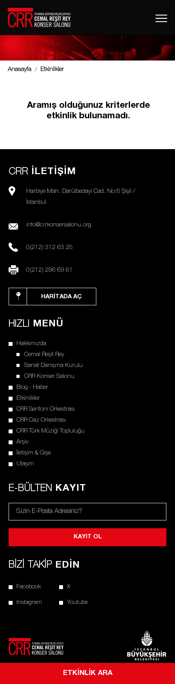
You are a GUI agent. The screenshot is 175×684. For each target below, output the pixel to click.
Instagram (29, 603)
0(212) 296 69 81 (49, 270)
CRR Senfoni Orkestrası (45, 409)
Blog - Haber (32, 387)
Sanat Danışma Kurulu (53, 366)
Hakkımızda (31, 344)
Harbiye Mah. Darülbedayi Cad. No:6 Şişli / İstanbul (80, 197)
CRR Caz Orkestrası (41, 420)
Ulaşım (25, 464)
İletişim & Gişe (33, 453)
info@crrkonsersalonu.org (58, 225)
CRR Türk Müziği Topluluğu (50, 431)
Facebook (28, 587)
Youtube (77, 603)
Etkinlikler (28, 398)
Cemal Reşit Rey (44, 355)
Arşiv (22, 442)
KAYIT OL (88, 537)
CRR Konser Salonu (49, 376)
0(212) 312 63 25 (49, 248)
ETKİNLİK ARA (87, 673)
